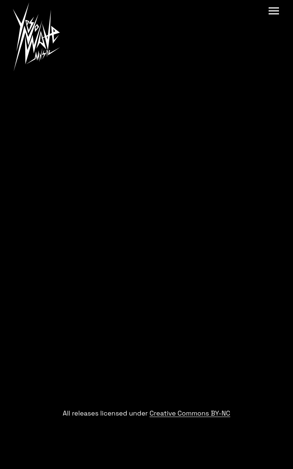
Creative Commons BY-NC (190, 413)
